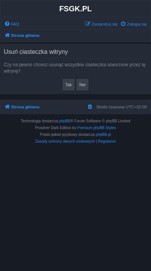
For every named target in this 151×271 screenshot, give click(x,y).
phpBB (65, 121)
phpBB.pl (103, 134)
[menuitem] (11, 24)
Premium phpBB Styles (96, 128)
